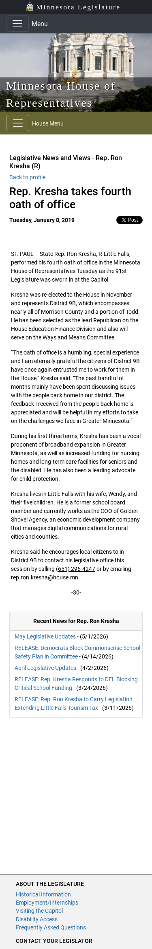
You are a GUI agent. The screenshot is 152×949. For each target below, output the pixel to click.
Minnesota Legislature (73, 6)
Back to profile (27, 177)
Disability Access (37, 919)
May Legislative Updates (45, 636)
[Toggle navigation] (17, 23)
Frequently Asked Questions (51, 927)
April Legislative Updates (45, 668)
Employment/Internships (47, 902)
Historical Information (43, 894)
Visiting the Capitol (39, 910)
